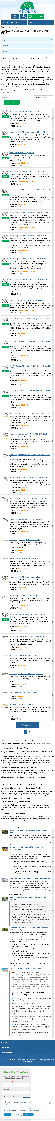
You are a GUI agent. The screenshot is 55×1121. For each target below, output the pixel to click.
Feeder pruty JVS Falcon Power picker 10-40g (24, 558)
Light (4, 40)
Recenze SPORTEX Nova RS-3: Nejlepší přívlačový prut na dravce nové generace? (29, 929)
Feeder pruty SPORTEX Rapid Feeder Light (23, 596)
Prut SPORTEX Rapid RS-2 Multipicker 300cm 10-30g (27, 300)
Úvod (3, 27)
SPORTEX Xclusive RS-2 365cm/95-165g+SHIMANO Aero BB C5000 (29, 391)
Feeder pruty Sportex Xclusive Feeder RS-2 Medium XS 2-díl (29, 413)
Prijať (7, 1114)
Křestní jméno (6, 1089)
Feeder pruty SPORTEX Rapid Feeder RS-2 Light (25, 111)
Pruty (9, 27)
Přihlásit (23, 17)
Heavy (5, 51)
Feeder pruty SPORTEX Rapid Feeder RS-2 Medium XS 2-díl (29, 259)
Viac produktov (27, 725)
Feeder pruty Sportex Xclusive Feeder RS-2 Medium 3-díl (28, 477)
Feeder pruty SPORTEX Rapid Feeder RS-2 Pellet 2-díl (27, 171)
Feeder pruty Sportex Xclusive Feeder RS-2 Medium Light (28, 831)
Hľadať (15, 17)
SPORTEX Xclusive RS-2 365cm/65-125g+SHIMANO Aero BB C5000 (29, 367)
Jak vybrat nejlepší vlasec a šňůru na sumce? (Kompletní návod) (26, 848)
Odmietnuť (28, 1114)
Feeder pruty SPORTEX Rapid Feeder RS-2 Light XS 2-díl (28, 132)
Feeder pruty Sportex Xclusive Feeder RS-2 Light (25, 519)
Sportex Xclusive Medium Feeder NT (21, 704)
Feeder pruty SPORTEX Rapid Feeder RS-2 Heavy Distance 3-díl (30, 191)
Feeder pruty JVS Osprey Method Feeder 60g (24, 540)
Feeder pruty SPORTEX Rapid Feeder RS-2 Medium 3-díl (28, 279)
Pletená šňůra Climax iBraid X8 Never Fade (25, 968)
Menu (32, 22)
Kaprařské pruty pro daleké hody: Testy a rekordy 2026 (30, 878)
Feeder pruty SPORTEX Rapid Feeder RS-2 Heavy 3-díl (27, 236)
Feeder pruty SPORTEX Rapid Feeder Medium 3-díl (26, 577)
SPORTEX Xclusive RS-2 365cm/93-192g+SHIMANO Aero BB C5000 (29, 342)
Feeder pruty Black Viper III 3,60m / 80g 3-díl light (26, 674)
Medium (5, 46)
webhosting (42, 1060)
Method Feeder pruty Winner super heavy (23, 692)
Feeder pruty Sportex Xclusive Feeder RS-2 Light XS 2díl (28, 434)
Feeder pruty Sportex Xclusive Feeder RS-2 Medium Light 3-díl (30, 498)
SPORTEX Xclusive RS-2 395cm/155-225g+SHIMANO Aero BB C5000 (30, 320)
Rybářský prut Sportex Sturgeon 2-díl (21, 153)
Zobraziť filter (11, 102)
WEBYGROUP (27, 1062)
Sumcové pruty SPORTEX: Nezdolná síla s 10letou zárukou (27, 898)
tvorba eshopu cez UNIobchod (27, 1060)
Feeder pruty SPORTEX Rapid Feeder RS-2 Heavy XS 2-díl (28, 213)
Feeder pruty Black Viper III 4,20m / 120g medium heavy (28, 637)
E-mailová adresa (7, 1082)
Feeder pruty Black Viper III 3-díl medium (23, 655)
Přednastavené (40, 97)
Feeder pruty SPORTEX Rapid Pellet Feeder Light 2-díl (27, 614)
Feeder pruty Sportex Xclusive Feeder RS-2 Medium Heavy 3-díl (29, 456)
